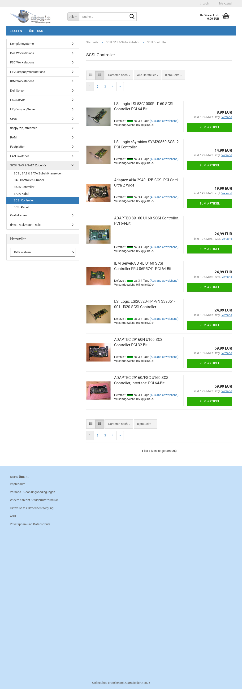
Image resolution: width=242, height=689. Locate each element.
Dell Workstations (22, 53)
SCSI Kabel (21, 207)
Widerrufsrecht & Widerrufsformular (34, 500)
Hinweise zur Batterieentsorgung (31, 508)
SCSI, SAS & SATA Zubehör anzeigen (38, 173)
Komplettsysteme (22, 43)
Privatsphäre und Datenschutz (30, 524)
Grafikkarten (18, 215)
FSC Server (17, 100)
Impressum (17, 484)
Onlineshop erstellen (106, 683)
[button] (90, 75)
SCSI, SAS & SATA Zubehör (28, 165)
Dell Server (17, 90)
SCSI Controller (24, 200)
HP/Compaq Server (23, 109)
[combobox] (119, 75)
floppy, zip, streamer (23, 128)
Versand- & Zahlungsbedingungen (32, 492)
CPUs (13, 118)
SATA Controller (24, 187)
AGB (13, 516)
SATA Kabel (21, 194)
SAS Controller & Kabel (29, 180)
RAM (13, 137)
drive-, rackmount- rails (25, 225)
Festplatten (17, 146)
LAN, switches (20, 156)
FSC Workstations (22, 62)
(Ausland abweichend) (164, 121)
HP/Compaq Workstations (27, 72)
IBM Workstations (22, 81)
